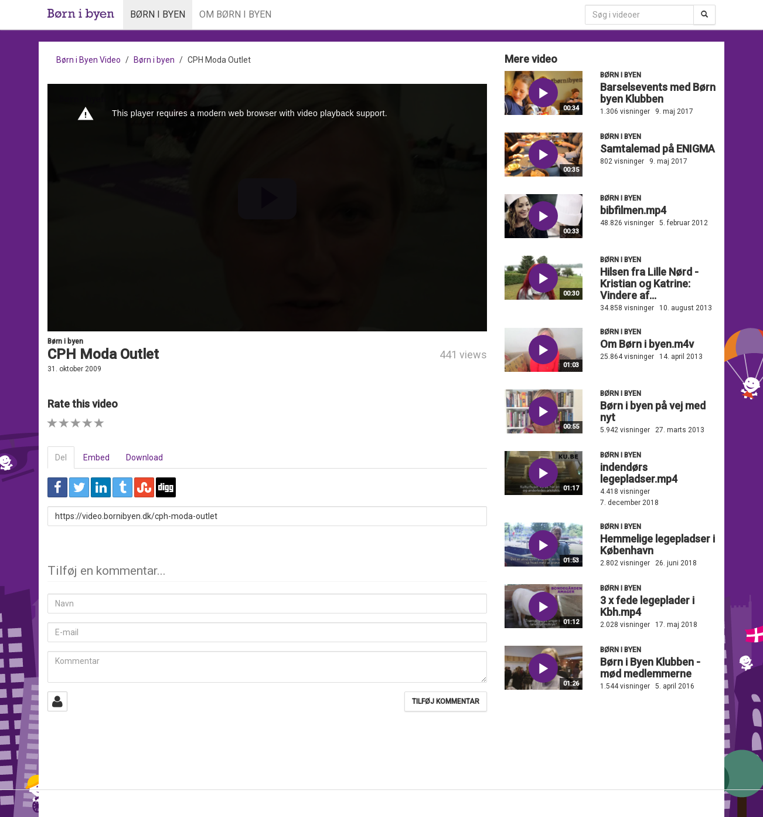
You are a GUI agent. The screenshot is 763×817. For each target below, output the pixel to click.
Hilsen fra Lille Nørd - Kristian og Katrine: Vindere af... (649, 283)
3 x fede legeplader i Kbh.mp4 (647, 606)
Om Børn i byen (235, 14)
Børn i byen (157, 14)
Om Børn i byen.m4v (647, 344)
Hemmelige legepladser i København (657, 545)
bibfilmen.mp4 (633, 210)
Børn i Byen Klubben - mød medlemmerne (650, 668)
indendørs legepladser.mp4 (638, 473)
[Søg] (704, 15)
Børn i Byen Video (88, 60)
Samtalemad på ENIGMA (657, 149)
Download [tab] (144, 457)
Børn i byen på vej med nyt (653, 411)
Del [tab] (61, 457)
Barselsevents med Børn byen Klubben (658, 93)
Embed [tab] (96, 457)
